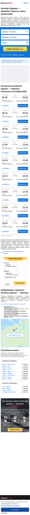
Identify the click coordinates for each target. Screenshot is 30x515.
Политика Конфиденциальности (10, 505)
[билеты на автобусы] (7, 498)
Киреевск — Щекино (18, 54)
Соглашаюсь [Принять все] (15, 509)
